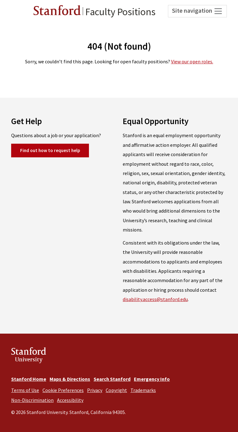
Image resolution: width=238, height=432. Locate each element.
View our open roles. (192, 61)
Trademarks (143, 390)
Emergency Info (152, 379)
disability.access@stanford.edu (155, 299)
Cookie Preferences (63, 390)
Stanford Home (28, 379)
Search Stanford (112, 379)
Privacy (94, 390)
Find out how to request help (50, 150)
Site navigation (197, 11)
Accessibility (70, 400)
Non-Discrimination (32, 400)
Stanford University (28, 356)
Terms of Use (25, 390)
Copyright (116, 390)
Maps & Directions (70, 379)
